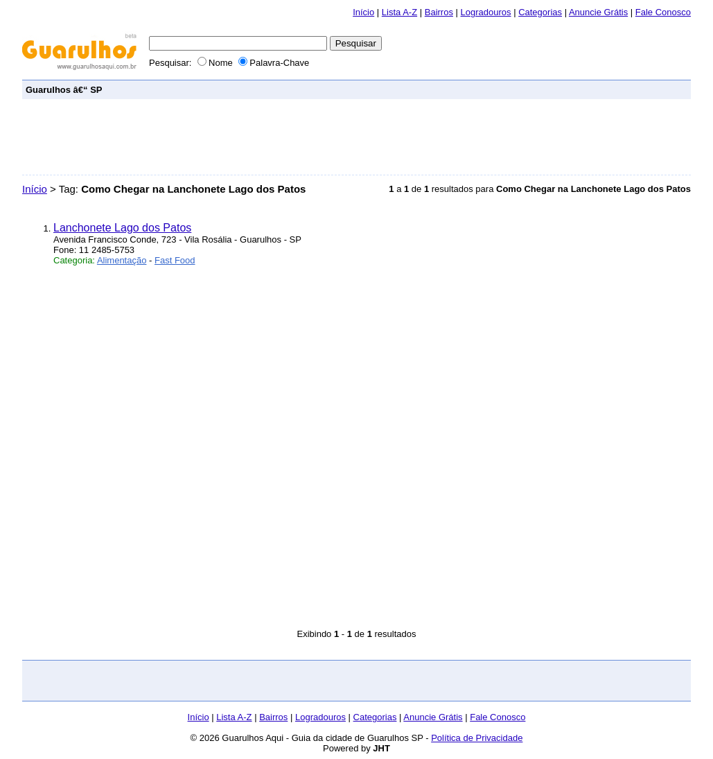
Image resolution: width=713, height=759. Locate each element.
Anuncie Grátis (598, 12)
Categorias (540, 12)
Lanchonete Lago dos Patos (122, 228)
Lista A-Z (399, 12)
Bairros (439, 12)
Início (363, 12)
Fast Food (175, 260)
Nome (216, 63)
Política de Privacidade (476, 738)
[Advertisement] (435, 89)
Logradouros (486, 12)
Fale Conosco (663, 12)
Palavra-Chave (273, 63)
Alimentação (122, 260)
